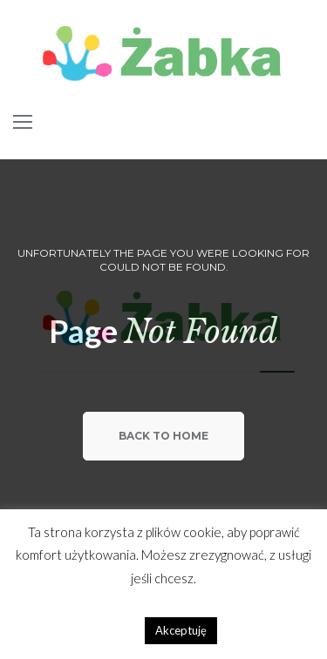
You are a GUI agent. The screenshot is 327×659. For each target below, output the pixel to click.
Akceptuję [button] (181, 630)
